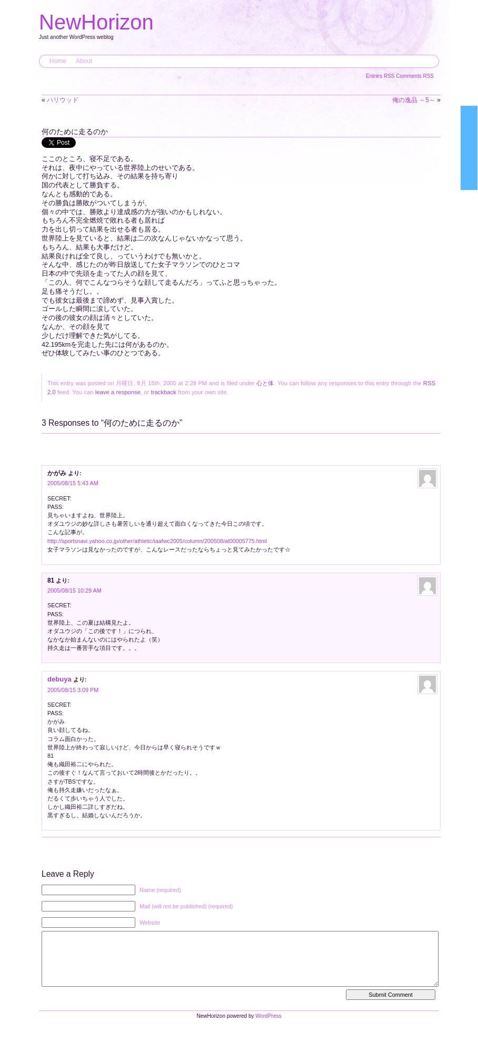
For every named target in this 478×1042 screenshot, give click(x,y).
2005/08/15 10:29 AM (74, 590)
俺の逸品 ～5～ (413, 100)
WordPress (268, 1026)
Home (57, 61)
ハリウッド (62, 100)
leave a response (118, 392)
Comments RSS (415, 76)
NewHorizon (96, 22)
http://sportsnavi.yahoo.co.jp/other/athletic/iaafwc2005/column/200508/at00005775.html (157, 541)
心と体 (265, 383)
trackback (163, 392)
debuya (59, 679)
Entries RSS (381, 76)
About (84, 61)
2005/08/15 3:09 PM (72, 690)
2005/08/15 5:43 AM (72, 483)
